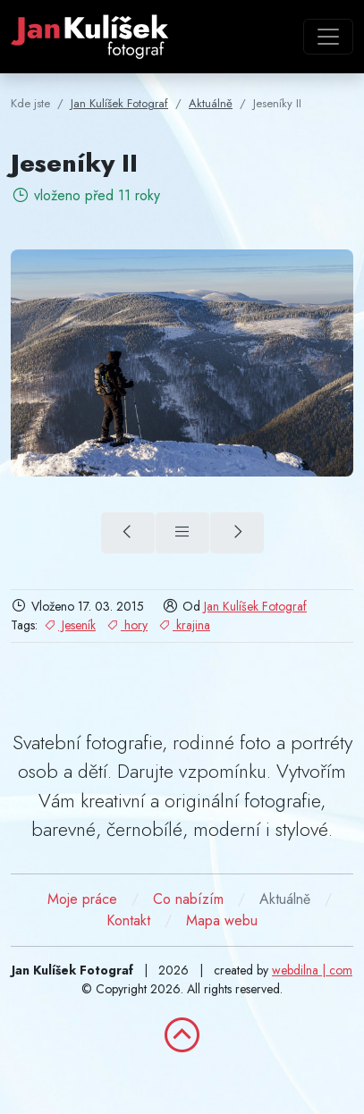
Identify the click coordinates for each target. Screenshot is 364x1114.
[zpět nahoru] (182, 1035)
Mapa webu (222, 920)
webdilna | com (312, 970)
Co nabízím (188, 899)
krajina (183, 625)
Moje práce (82, 899)
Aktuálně (284, 899)
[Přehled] (182, 532)
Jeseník (69, 625)
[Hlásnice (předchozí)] (128, 532)
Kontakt (128, 920)
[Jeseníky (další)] (237, 532)
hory (126, 625)
